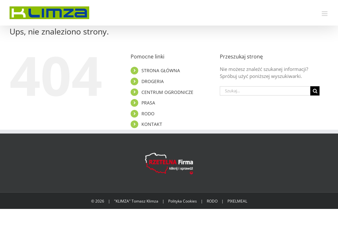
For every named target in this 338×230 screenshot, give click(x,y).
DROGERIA (152, 81)
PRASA (148, 103)
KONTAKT (151, 124)
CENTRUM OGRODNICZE (167, 92)
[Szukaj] (315, 91)
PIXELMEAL (237, 201)
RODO (148, 114)
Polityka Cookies (182, 201)
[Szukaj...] (265, 91)
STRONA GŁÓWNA (160, 70)
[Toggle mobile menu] (325, 13)
